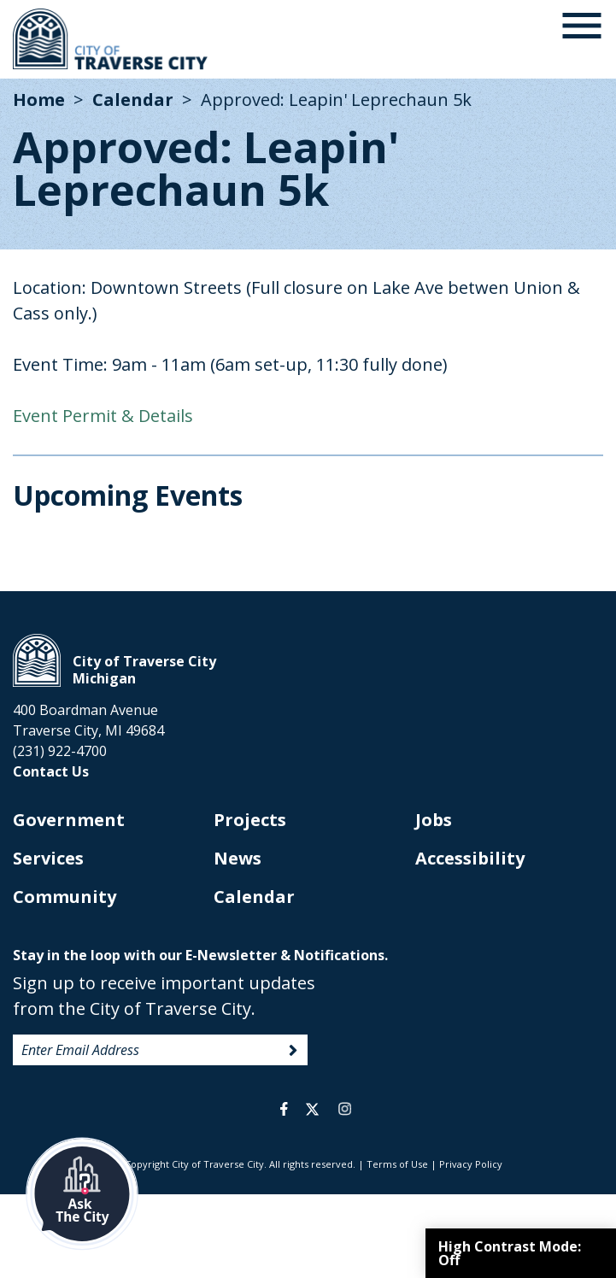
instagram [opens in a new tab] (345, 1109)
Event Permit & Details (103, 415)
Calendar (132, 99)
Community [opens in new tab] (64, 896)
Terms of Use (397, 1164)
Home (39, 99)
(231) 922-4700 (60, 751)
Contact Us (51, 771)
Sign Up (293, 1050)
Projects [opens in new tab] (250, 819)
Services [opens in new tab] (48, 858)
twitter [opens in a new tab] (312, 1109)
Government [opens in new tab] (69, 819)
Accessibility (470, 858)
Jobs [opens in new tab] (433, 819)
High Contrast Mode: (509, 1253)
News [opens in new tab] (237, 858)
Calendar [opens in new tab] (254, 896)
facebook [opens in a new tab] (284, 1109)
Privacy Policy (470, 1164)
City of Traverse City (111, 39)
